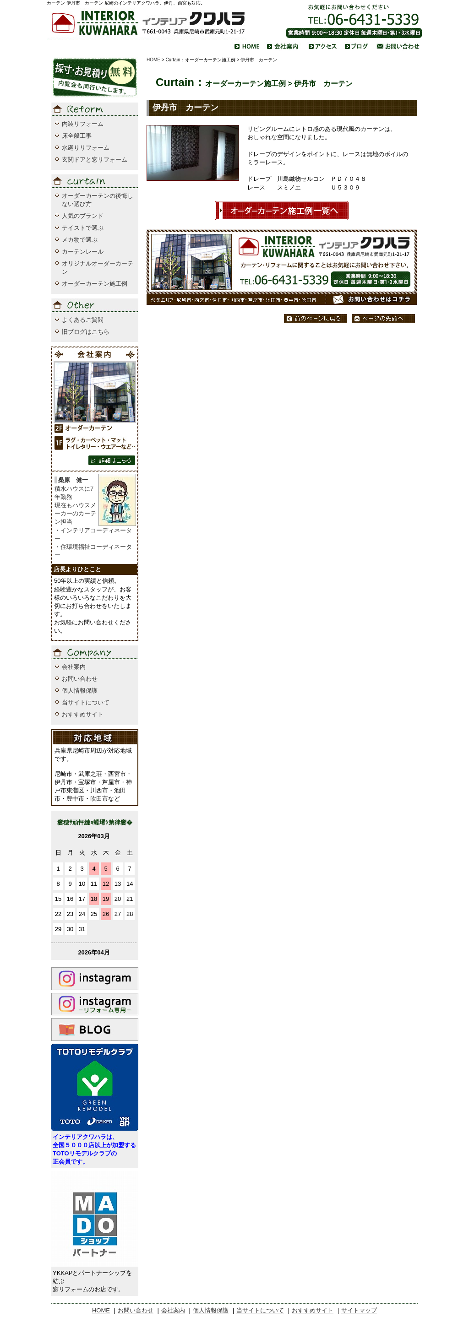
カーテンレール (83, 251)
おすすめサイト (83, 714)
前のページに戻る (315, 318)
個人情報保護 (80, 690)
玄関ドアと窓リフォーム (94, 159)
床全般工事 (77, 135)
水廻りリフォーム (85, 147)
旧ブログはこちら (85, 331)
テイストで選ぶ (83, 227)
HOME (153, 59)
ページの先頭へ (383, 318)
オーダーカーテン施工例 (94, 283)
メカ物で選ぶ (80, 239)
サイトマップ (359, 1310)
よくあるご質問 (83, 319)
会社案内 (74, 666)
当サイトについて (85, 702)
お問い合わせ (80, 678)
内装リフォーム (83, 123)
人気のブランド (83, 215)
